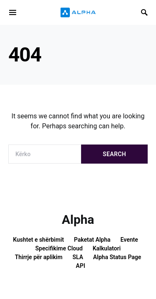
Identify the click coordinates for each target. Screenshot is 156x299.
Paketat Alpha (92, 239)
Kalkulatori (107, 248)
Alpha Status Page (117, 257)
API (80, 265)
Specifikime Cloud (59, 248)
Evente (129, 239)
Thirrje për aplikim (39, 257)
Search (114, 154)
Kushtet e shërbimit (38, 239)
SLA (77, 257)
